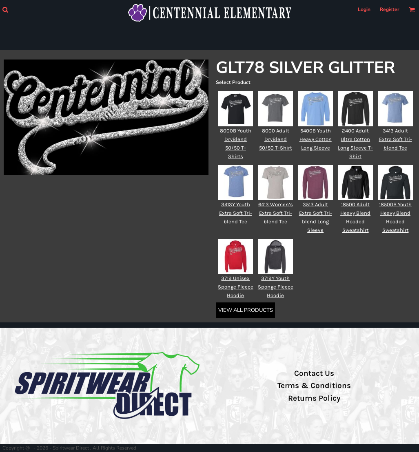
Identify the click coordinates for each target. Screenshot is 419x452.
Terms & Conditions (314, 385)
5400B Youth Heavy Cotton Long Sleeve (315, 139)
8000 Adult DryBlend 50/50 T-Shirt (275, 139)
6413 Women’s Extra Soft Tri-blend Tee (275, 213)
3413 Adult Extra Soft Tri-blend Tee (395, 139)
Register (389, 9)
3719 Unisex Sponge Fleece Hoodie (235, 286)
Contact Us (314, 373)
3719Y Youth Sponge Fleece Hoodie (275, 286)
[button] (5, 10)
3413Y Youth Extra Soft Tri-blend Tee (235, 213)
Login (364, 9)
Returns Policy (314, 398)
